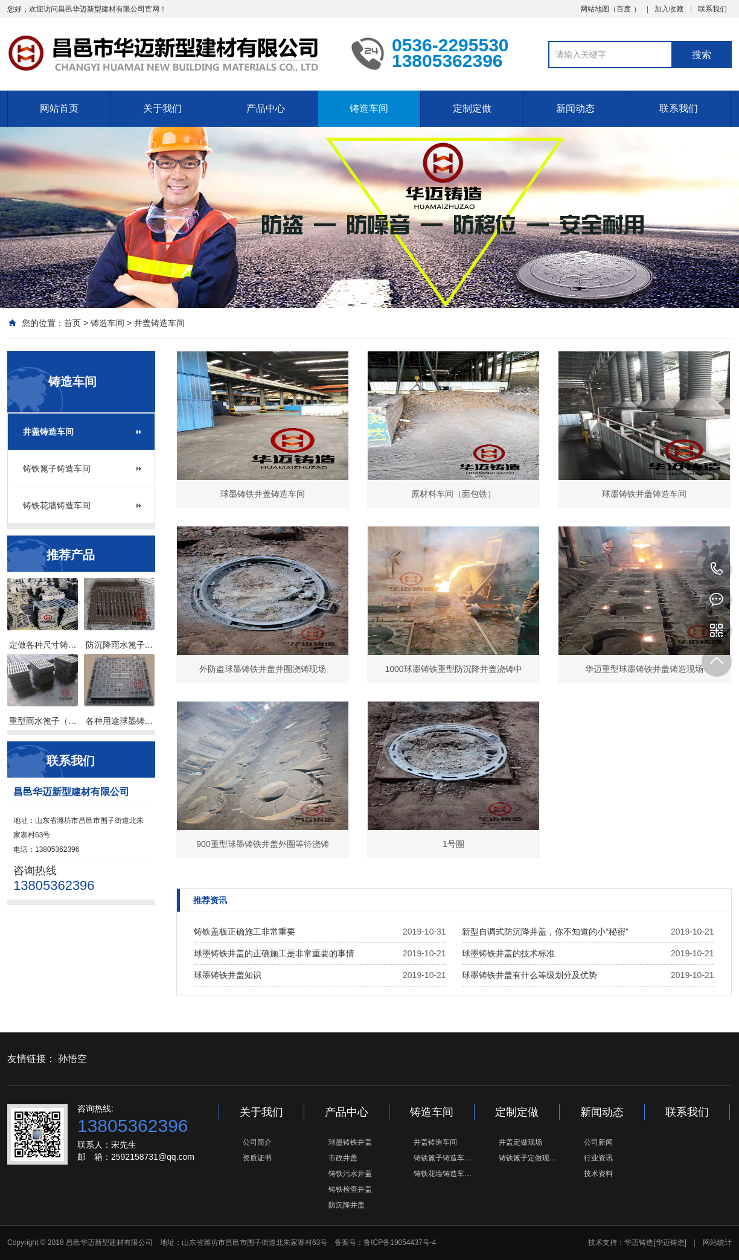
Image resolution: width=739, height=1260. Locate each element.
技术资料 (598, 1173)
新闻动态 (575, 108)
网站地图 (594, 9)
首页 (72, 323)
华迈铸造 (638, 1242)
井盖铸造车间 (159, 323)
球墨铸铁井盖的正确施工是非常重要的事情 (274, 953)
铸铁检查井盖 (350, 1189)
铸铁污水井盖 (350, 1173)
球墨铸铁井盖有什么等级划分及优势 (529, 975)
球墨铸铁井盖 (350, 1142)
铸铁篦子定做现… (528, 1158)
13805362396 (717, 569)
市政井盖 (342, 1158)
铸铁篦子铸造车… (443, 1158)
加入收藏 (668, 9)
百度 (623, 9)
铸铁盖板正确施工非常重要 (244, 931)
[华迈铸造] (669, 1242)
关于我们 (162, 108)
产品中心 (265, 108)
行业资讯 (598, 1158)
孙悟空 (72, 1059)
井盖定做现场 (520, 1142)
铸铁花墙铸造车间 (57, 505)
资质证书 (257, 1158)
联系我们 (712, 9)
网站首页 (59, 108)
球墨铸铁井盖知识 (227, 975)
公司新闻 (598, 1142)
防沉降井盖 (346, 1205)
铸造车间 (369, 108)
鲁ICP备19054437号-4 (399, 1242)
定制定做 (472, 108)
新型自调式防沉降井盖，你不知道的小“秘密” (545, 931)
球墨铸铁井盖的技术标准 (508, 953)
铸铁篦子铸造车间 (57, 468)
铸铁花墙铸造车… (443, 1173)
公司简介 (257, 1142)
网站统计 (717, 1242)
